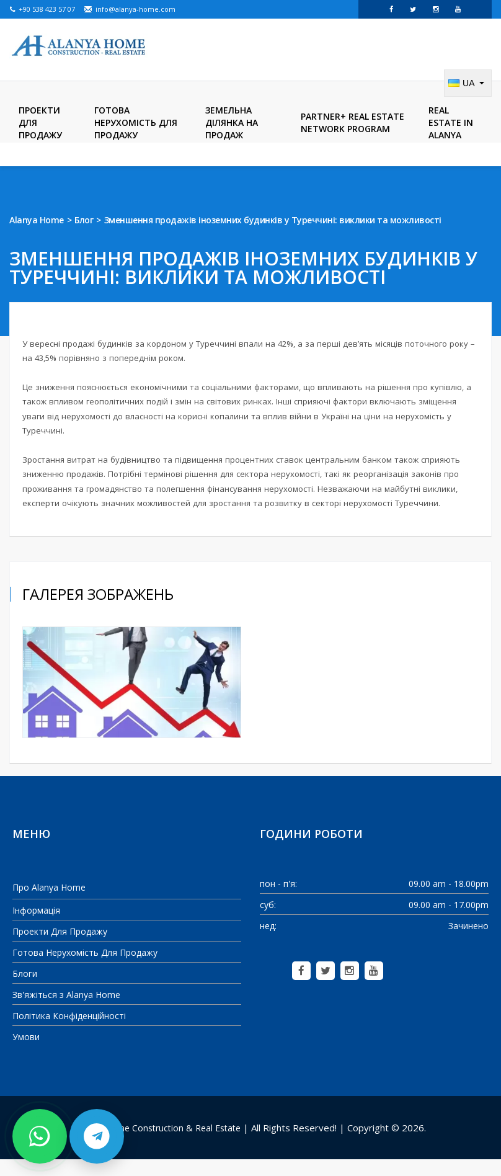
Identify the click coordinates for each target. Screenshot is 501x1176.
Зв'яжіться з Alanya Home (66, 1011)
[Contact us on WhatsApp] (39, 1136)
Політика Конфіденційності (69, 1032)
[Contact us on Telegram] (96, 1136)
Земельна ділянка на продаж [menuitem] (231, 138)
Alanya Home (36, 236)
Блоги (24, 990)
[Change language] (468, 99)
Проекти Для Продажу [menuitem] (40, 138)
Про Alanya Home (49, 903)
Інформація (36, 926)
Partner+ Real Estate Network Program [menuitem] (352, 139)
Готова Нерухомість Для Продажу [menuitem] (135, 138)
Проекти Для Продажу (59, 947)
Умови (26, 1053)
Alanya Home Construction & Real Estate (158, 1144)
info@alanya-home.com (129, 9)
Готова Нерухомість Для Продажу (84, 968)
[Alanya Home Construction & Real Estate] (79, 46)
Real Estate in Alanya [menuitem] (450, 138)
